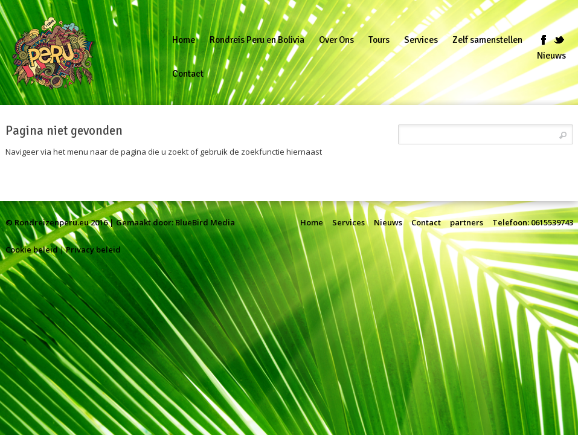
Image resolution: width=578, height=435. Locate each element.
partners (466, 222)
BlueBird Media (205, 222)
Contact (426, 222)
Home (311, 222)
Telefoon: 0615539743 (532, 222)
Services (348, 222)
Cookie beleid (31, 249)
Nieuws (388, 222)
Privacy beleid (93, 249)
